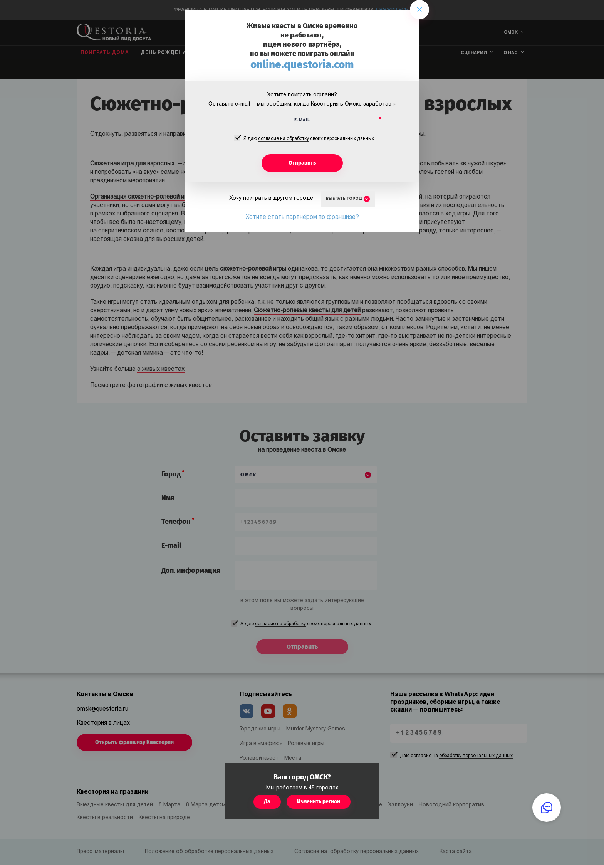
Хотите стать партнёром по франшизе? (302, 217)
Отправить (302, 163)
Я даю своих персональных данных (308, 139)
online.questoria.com (302, 64)
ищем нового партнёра (301, 44)
